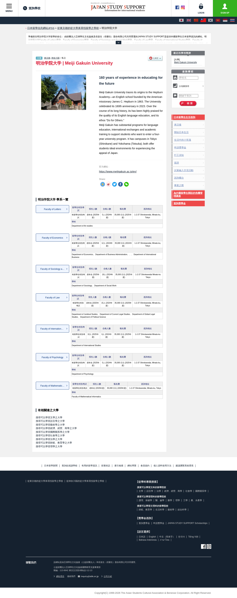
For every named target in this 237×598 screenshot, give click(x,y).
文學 (141, 491)
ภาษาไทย (164, 540)
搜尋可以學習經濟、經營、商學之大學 (56, 428)
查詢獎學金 (180, 203)
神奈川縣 (55, 58)
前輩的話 (105, 466)
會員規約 (145, 466)
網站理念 (59, 576)
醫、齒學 (159, 500)
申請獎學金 (180, 147)
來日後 (177, 124)
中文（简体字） (167, 536)
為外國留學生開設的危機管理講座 (188, 194)
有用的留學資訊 (89, 466)
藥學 (170, 500)
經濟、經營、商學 (173, 491)
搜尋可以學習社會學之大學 (50, 435)
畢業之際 (179, 185)
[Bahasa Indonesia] (225, 20)
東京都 (47, 58)
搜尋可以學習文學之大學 (49, 417)
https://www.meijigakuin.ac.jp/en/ (117, 171)
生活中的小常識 (182, 139)
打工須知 (179, 155)
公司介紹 (106, 576)
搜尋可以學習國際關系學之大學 (53, 432)
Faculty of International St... (54, 328)
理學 (177, 500)
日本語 (142, 536)
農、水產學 (196, 500)
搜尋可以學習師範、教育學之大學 (54, 442)
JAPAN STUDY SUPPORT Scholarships (188, 523)
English (152, 536)
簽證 (176, 162)
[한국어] (210, 20)
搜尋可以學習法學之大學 (49, 439)
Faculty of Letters (52, 209)
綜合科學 (182, 509)
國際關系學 (200, 491)
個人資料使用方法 (162, 466)
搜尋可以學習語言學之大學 (50, 421)
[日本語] (181, 20)
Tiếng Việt (193, 536)
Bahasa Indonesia (148, 540)
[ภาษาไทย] (232, 20)
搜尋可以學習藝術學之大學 (50, 424)
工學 (185, 500)
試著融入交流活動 (183, 170)
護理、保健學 (145, 500)
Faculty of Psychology (52, 357)
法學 (159, 491)
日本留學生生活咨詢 (184, 117)
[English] (189, 20)
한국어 (181, 536)
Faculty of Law (52, 297)
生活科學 (159, 509)
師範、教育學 (145, 509)
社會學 (188, 491)
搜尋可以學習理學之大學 (49, 446)
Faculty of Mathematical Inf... (54, 385)
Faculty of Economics (52, 238)
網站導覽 (131, 466)
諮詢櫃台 (179, 177)
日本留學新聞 (50, 466)
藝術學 (171, 509)
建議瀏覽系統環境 (184, 466)
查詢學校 (31, 8)
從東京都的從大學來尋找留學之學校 (45, 481)
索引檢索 (118, 466)
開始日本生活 (181, 132)
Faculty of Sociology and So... (54, 269)
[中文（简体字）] (196, 20)
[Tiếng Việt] (218, 20)
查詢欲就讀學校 (69, 466)
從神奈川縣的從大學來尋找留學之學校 (85, 481)
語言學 (150, 491)
